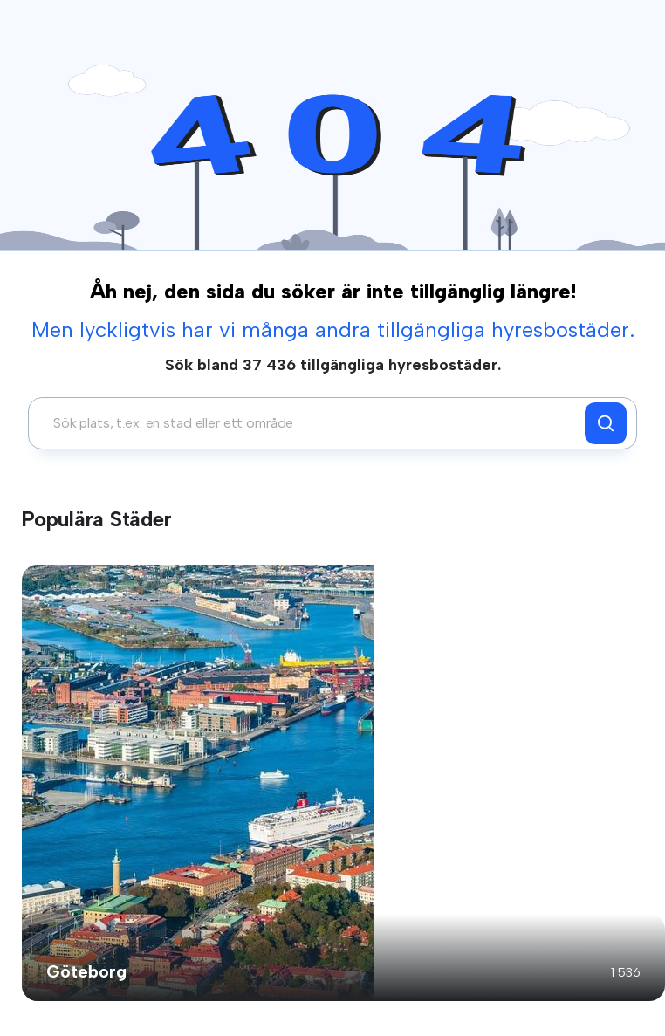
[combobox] (311, 423)
